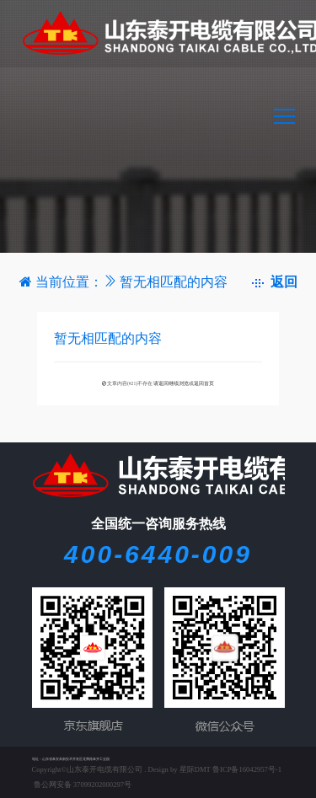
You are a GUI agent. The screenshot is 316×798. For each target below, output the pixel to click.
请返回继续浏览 (171, 383)
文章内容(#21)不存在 (130, 383)
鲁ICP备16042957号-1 (246, 769)
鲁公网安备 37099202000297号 (82, 784)
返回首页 (204, 383)
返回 (274, 282)
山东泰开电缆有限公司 (104, 769)
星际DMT (195, 769)
